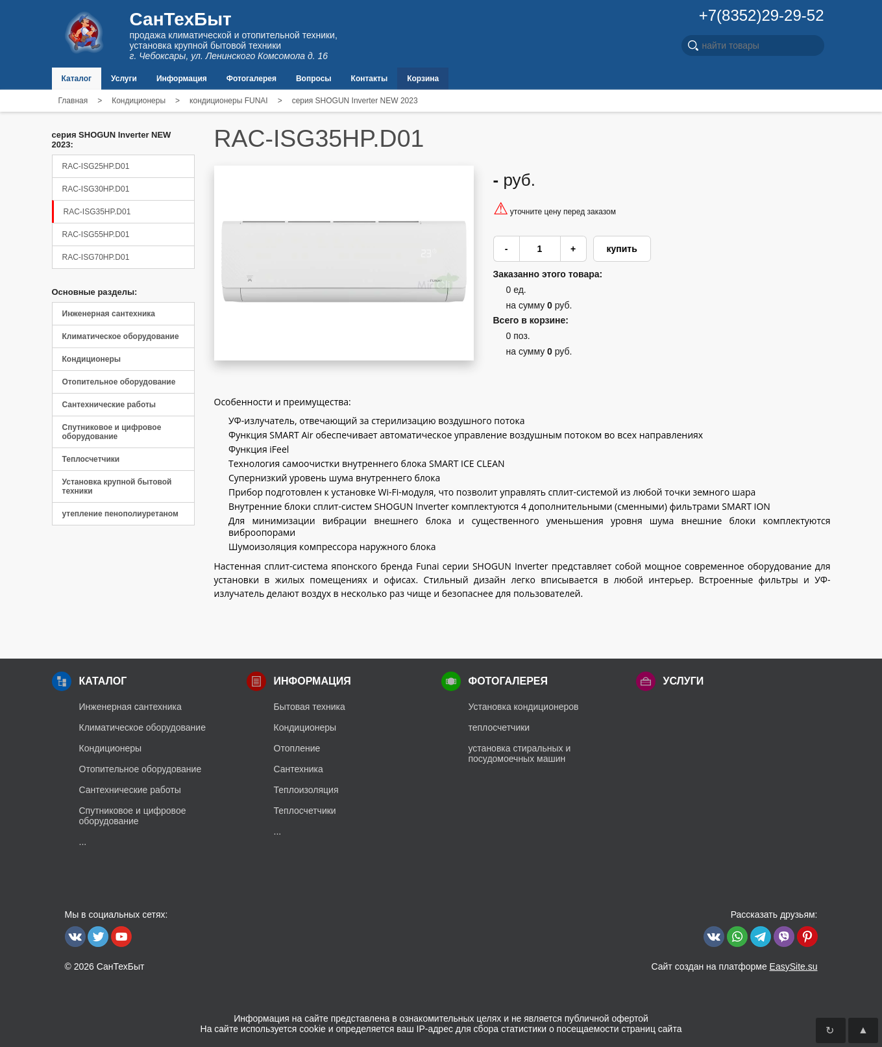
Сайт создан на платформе (734, 966)
